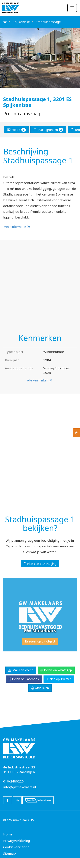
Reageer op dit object (40, 641)
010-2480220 (13, 781)
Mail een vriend (20, 670)
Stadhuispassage (48, 22)
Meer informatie (17, 227)
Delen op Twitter (58, 679)
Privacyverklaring (16, 840)
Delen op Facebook (24, 679)
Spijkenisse (21, 22)
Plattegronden (48, 130)
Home (8, 834)
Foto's (16, 130)
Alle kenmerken (40, 380)
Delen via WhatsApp (56, 670)
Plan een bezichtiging (40, 564)
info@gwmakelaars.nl (19, 787)
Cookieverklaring (16, 847)
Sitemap (9, 853)
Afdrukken (40, 688)
